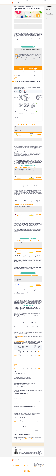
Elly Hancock (22, 6)
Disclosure (25, 464)
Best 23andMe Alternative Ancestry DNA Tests (49, 9)
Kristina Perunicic (31, 6)
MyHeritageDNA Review (16, 465)
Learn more (48, 0)
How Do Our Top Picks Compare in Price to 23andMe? (49, 14)
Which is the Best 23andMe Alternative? (49, 16)
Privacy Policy (26, 465)
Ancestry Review (15, 464)
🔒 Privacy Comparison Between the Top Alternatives (49, 6)
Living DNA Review (15, 466)
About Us (25, 466)
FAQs (46, 18)
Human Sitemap (26, 470)
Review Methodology (27, 471)
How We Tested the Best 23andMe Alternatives (48, 11)
